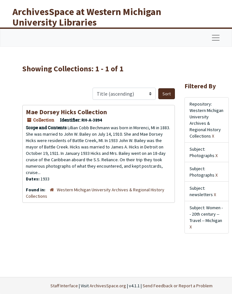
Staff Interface (64, 286)
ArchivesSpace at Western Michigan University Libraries (86, 16)
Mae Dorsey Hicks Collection (66, 112)
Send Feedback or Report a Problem (178, 286)
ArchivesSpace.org (108, 286)
